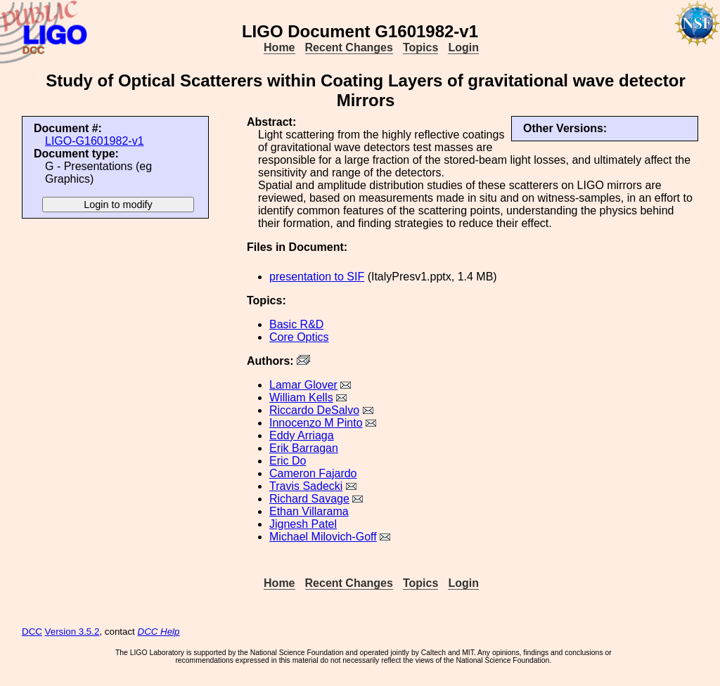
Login (463, 47)
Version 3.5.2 (72, 631)
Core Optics (298, 337)
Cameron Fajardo (313, 473)
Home (279, 47)
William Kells (301, 397)
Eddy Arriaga (301, 435)
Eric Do (287, 461)
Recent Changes (349, 47)
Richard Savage (309, 499)
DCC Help (159, 631)
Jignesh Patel (303, 524)
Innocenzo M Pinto (316, 423)
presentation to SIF (316, 277)
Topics (420, 47)
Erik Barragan (303, 448)
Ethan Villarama (309, 511)
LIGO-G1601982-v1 (94, 141)
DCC (32, 631)
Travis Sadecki (305, 486)
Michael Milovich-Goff (323, 537)
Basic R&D (296, 324)
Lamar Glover (303, 385)
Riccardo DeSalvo (314, 410)
